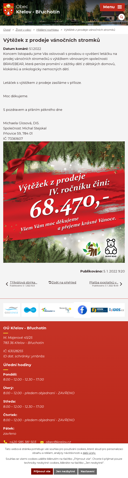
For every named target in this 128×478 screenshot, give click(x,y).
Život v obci (23, 29)
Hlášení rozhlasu (47, 29)
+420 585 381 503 (22, 442)
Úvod (6, 29)
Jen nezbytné (65, 471)
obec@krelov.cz (58, 442)
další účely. (89, 453)
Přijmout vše (42, 471)
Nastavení (87, 471)
